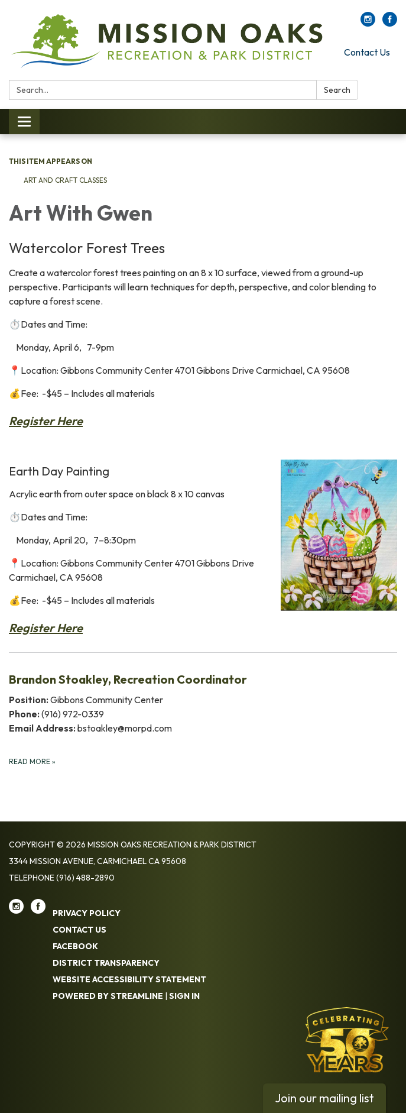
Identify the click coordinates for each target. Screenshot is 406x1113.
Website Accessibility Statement (129, 979)
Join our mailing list (324, 1098)
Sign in (184, 996)
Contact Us (367, 52)
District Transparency (106, 962)
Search (337, 90)
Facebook (75, 946)
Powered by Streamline (108, 996)
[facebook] (389, 23)
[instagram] (367, 23)
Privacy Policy (87, 913)
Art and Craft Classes (65, 180)
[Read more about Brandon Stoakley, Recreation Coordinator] (203, 718)
